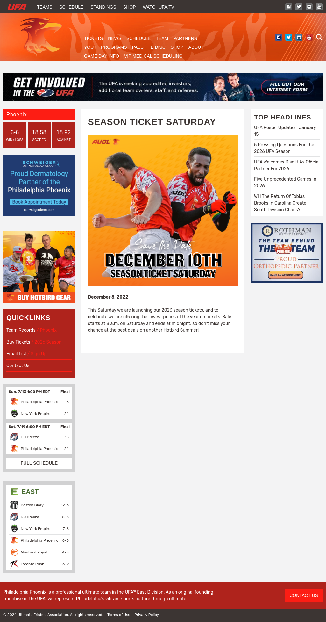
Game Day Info (101, 56)
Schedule (71, 7)
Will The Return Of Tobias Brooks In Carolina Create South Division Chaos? (280, 203)
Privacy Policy (146, 614)
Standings (103, 7)
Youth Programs (105, 47)
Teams (44, 7)
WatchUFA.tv (158, 7)
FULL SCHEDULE (39, 463)
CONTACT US (303, 595)
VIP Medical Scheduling (153, 56)
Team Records (21, 330)
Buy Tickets (18, 342)
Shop (129, 7)
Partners (185, 38)
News (114, 38)
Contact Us (17, 365)
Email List (16, 354)
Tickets (93, 38)
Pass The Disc (149, 47)
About (196, 47)
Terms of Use (118, 614)
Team (162, 38)
